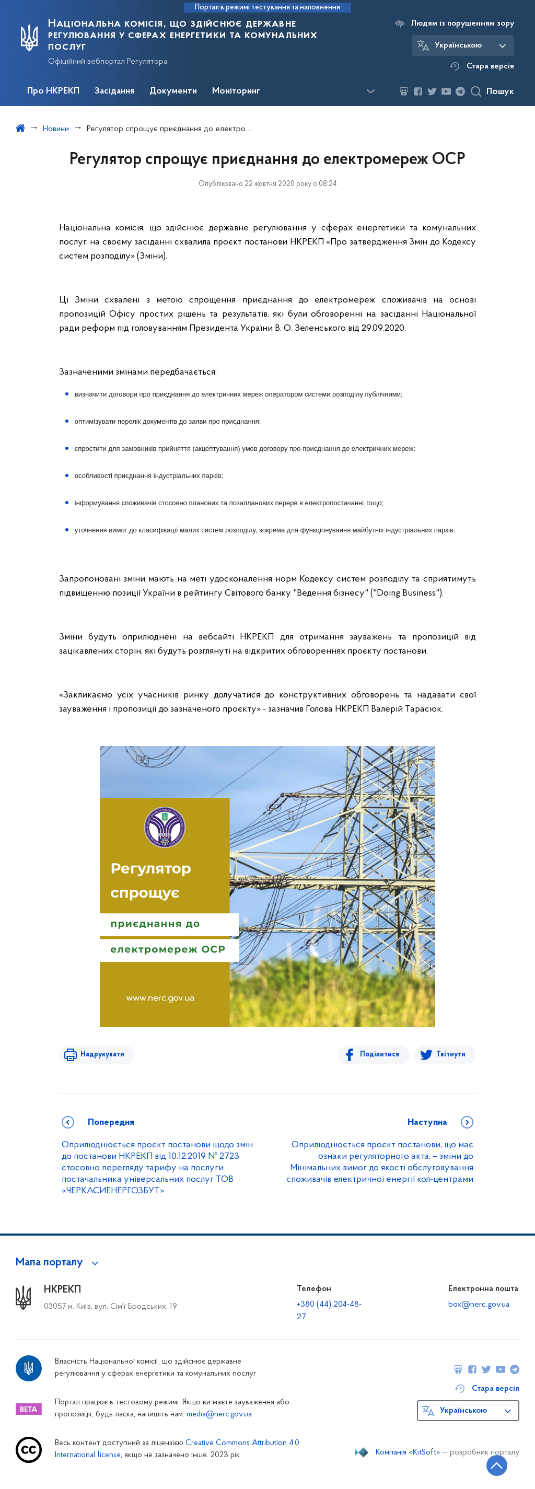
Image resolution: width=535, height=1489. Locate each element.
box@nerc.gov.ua (478, 1304)
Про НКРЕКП (53, 91)
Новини (56, 129)
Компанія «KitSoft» (408, 1452)
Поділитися (380, 1054)
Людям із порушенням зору (462, 23)
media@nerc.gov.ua (219, 1414)
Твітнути (451, 1054)
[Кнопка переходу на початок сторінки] (495, 1465)
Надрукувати (102, 1054)
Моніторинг (236, 91)
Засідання (114, 91)
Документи (173, 91)
